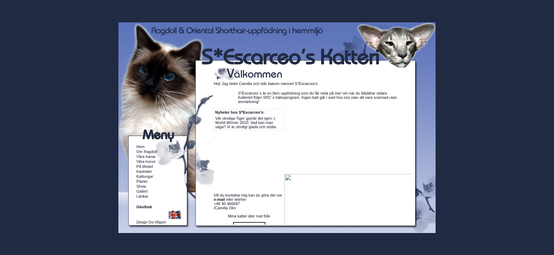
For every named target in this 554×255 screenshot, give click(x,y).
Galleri (142, 191)
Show (141, 186)
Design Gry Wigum (151, 222)
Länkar (142, 196)
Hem (140, 146)
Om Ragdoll (146, 151)
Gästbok (144, 207)
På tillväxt (144, 166)
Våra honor (145, 161)
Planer (142, 181)
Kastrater (144, 171)
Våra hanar (145, 156)
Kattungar (144, 176)
